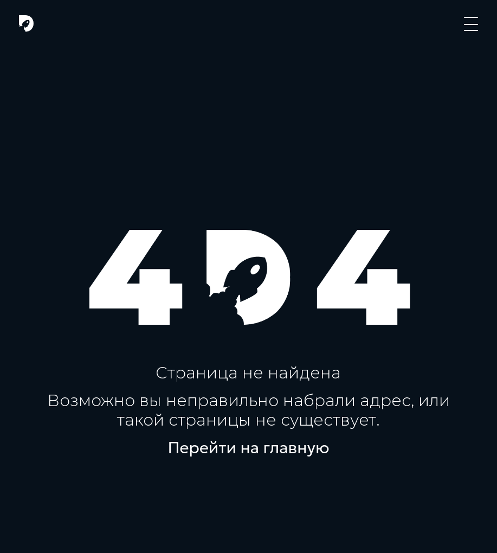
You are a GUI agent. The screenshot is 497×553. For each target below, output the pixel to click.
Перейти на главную (249, 448)
